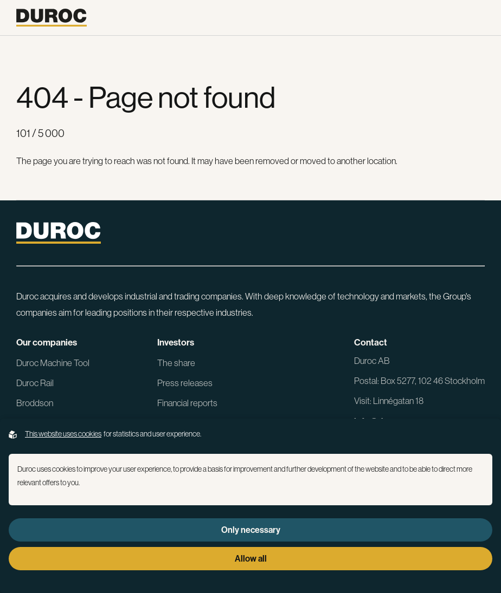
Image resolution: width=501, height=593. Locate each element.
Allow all (251, 558)
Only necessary (250, 529)
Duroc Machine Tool (52, 362)
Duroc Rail (35, 382)
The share (176, 362)
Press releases (185, 382)
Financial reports (187, 402)
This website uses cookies (63, 434)
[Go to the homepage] (51, 18)
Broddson (34, 402)
